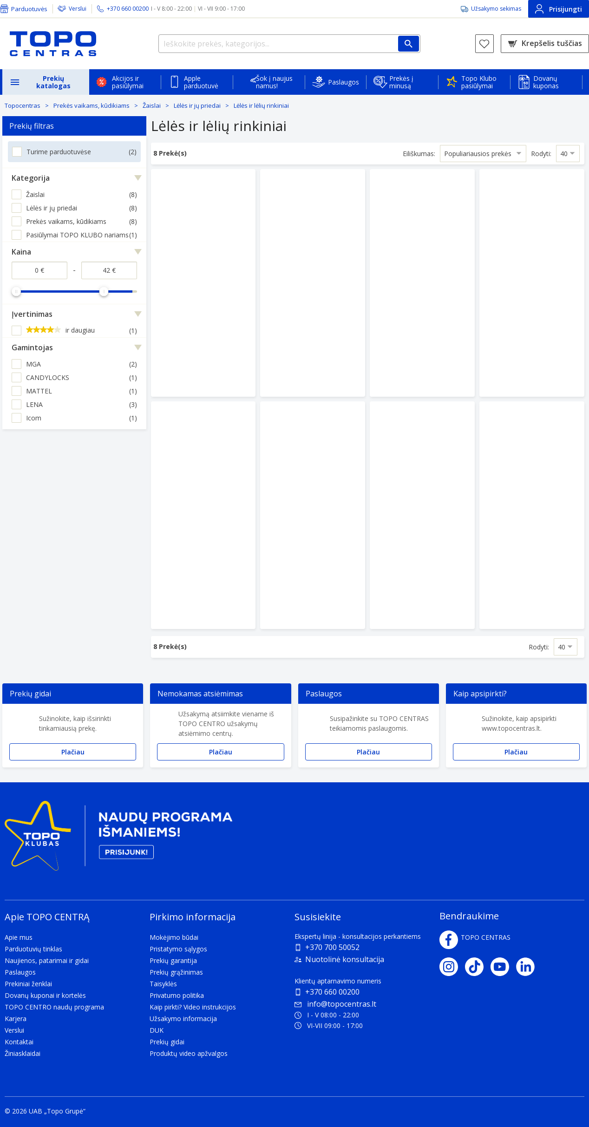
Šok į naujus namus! (274, 82)
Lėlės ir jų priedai (197, 105)
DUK (157, 1030)
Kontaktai (19, 1041)
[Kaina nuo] (39, 270)
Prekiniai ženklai (28, 983)
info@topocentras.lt (335, 1004)
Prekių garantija (173, 960)
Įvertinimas (32, 314)
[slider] (16, 291)
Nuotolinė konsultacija (344, 959)
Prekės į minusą (401, 82)
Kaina (21, 252)
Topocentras (22, 105)
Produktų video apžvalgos (189, 1053)
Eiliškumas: (419, 153)
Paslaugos (343, 82)
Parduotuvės (29, 9)
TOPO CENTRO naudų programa (54, 1006)
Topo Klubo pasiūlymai (479, 82)
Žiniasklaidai (22, 1053)
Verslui (77, 9)
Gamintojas (32, 347)
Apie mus (19, 937)
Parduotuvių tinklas (33, 948)
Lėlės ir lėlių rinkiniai (261, 105)
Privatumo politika (177, 995)
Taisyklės (163, 983)
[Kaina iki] (109, 270)
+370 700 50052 (332, 947)
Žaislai (152, 105)
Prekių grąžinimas (176, 972)
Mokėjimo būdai (174, 937)
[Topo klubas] (118, 839)
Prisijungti (558, 8)
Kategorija (31, 178)
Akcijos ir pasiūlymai (128, 82)
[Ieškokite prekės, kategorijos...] (289, 43)
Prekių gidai (167, 1041)
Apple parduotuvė (201, 82)
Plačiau (73, 751)
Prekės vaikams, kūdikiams (91, 105)
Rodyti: (541, 153)
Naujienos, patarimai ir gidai (47, 960)
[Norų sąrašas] (484, 43)
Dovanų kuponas (546, 82)
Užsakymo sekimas (496, 9)
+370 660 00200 (332, 992)
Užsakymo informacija (183, 1018)
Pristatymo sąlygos (178, 948)
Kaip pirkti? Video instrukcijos (193, 1006)
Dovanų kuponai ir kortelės (45, 995)
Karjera (15, 1018)
